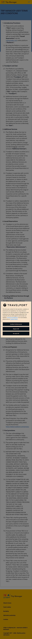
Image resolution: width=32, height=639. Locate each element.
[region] (16, 319)
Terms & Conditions (12, 317)
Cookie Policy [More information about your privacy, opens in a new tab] (14, 319)
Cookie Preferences (16, 324)
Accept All (16, 333)
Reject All (16, 329)
